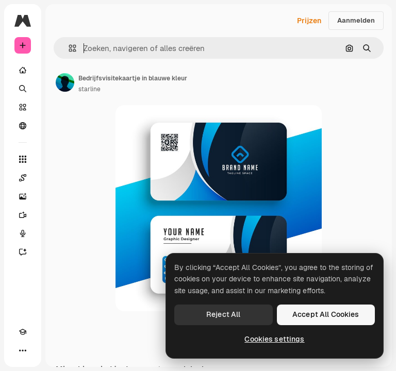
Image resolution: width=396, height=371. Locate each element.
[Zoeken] (22, 88)
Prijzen (309, 20)
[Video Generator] (22, 215)
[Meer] (22, 350)
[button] (68, 48)
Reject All (223, 314)
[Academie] (22, 332)
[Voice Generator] (22, 233)
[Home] (22, 70)
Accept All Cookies (325, 314)
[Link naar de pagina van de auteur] (65, 82)
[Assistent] (22, 252)
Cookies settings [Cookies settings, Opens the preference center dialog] (274, 339)
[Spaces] (22, 178)
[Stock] (22, 107)
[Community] (22, 125)
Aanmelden (356, 20)
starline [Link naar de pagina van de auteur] (89, 89)
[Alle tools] (22, 159)
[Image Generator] (22, 196)
